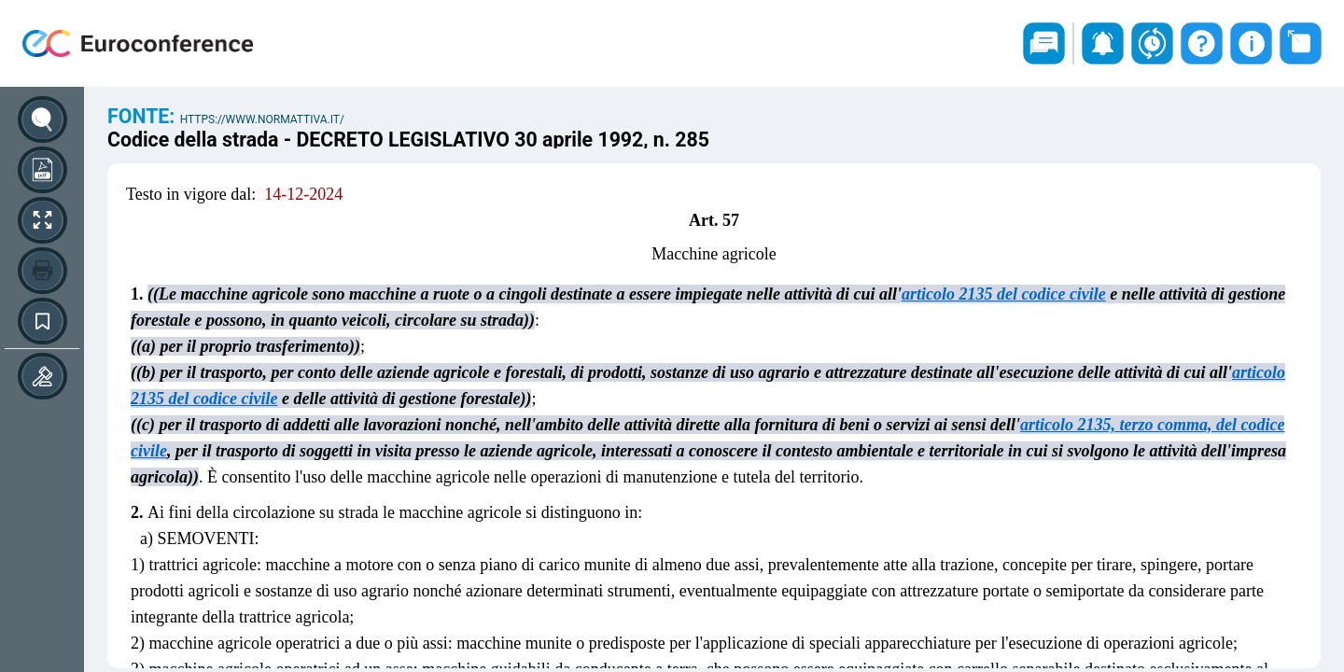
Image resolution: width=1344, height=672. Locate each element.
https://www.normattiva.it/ (262, 119)
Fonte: (143, 116)
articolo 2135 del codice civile (1004, 294)
